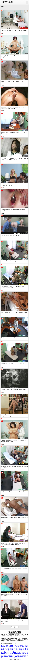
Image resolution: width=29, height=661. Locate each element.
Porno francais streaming (12, 653)
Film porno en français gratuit (8, 658)
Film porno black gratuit (7, 648)
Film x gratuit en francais (12, 655)
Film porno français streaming (18, 652)
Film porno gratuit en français (17, 649)
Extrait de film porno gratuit (7, 646)
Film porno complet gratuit (13, 656)
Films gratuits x (24, 656)
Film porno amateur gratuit (21, 645)
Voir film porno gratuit (14, 651)
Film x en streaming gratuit (21, 646)
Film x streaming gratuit (7, 645)
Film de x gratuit (18, 648)
